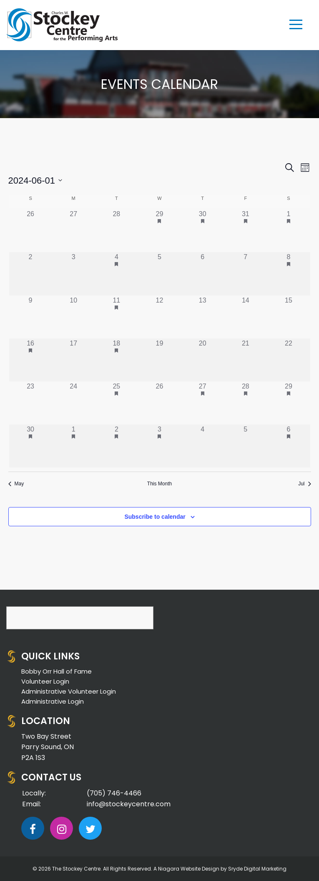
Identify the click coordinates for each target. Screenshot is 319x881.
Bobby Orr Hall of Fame (56, 671)
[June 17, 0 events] (73, 359)
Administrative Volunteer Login (68, 691)
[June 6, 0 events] (202, 273)
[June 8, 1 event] (288, 273)
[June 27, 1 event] (202, 402)
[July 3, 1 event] (159, 445)
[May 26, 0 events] (30, 230)
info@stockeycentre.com (129, 804)
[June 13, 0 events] (202, 316)
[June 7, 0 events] (245, 273)
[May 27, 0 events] (73, 230)
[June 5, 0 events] (159, 273)
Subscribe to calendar (154, 516)
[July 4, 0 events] (202, 445)
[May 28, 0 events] (116, 230)
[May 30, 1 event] (202, 230)
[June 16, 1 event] (30, 359)
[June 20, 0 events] (202, 359)
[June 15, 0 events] (288, 316)
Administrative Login (52, 701)
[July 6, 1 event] (288, 445)
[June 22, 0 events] (288, 359)
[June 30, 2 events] (30, 445)
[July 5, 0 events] (245, 445)
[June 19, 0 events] (159, 359)
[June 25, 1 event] (116, 402)
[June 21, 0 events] (245, 359)
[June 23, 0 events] (30, 402)
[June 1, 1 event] (288, 230)
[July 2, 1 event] (116, 445)
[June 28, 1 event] (245, 402)
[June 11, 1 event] (116, 316)
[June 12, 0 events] (159, 316)
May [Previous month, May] (16, 484)
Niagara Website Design (188, 868)
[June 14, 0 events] (245, 316)
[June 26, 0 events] (159, 402)
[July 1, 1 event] (73, 445)
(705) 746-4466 (114, 793)
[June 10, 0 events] (73, 316)
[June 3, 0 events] (73, 273)
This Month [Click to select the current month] (159, 484)
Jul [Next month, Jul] (304, 484)
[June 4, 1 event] (116, 273)
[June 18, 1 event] (116, 359)
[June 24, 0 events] (73, 402)
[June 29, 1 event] (288, 402)
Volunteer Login (45, 681)
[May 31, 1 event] (245, 230)
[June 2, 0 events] (30, 273)
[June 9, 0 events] (30, 316)
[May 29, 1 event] (159, 230)
